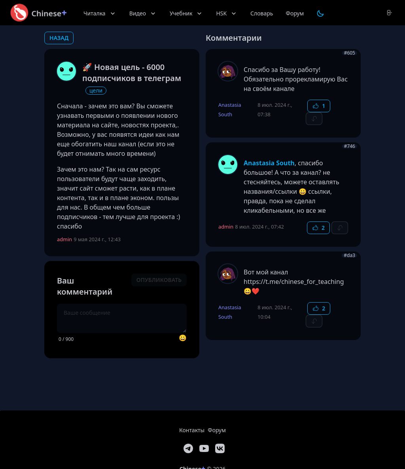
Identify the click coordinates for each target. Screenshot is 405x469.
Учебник (186, 13)
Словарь (261, 13)
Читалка (100, 13)
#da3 (349, 255)
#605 (349, 53)
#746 (349, 146)
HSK (227, 13)
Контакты (191, 430)
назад (58, 38)
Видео (143, 13)
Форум (295, 13)
